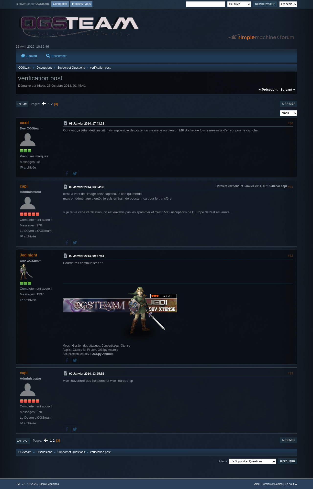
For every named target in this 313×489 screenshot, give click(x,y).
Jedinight (28, 255)
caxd (24, 123)
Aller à (223, 461)
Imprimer (288, 103)
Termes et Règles (272, 483)
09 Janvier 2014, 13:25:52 (86, 373)
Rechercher (56, 56)
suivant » (287, 89)
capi (24, 186)
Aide (257, 483)
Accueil (29, 56)
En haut (23, 440)
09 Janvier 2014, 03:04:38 (86, 187)
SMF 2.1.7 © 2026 (26, 483)
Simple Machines (49, 483)
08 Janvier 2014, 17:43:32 (86, 123)
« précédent (268, 89)
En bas (22, 104)
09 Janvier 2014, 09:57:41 (86, 256)
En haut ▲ (291, 483)
